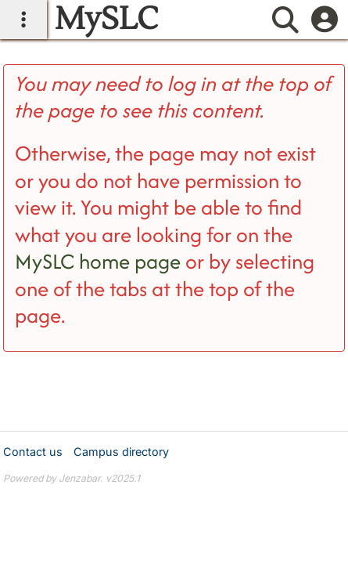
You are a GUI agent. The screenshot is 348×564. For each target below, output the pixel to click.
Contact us (33, 451)
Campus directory (121, 451)
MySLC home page (98, 261)
